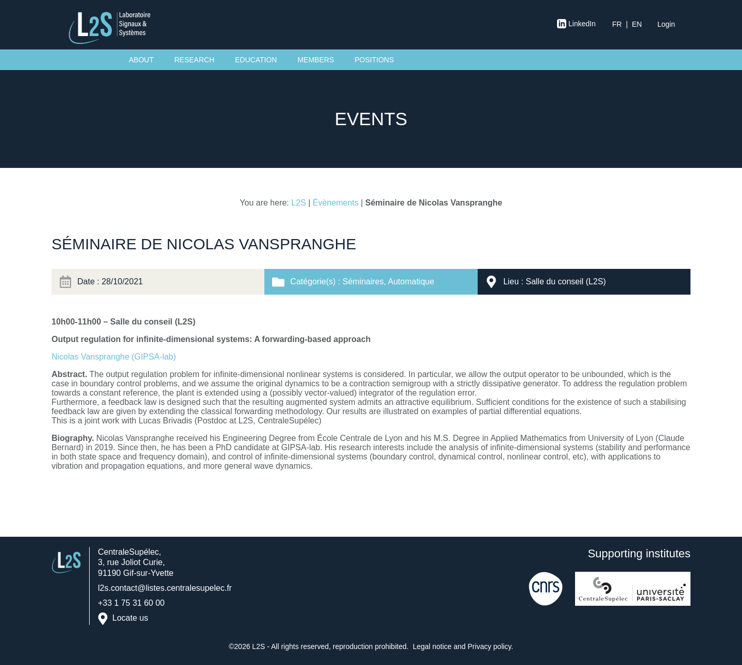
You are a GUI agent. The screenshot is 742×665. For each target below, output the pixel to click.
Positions (374, 60)
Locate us (130, 618)
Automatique (411, 281)
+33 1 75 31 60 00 (131, 603)
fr (617, 24)
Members (315, 60)
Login (666, 24)
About (141, 60)
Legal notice (432, 646)
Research (194, 60)
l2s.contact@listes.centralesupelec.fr (165, 588)
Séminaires (363, 281)
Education (256, 60)
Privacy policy (490, 646)
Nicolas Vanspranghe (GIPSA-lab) (114, 356)
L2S (298, 202)
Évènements (336, 202)
